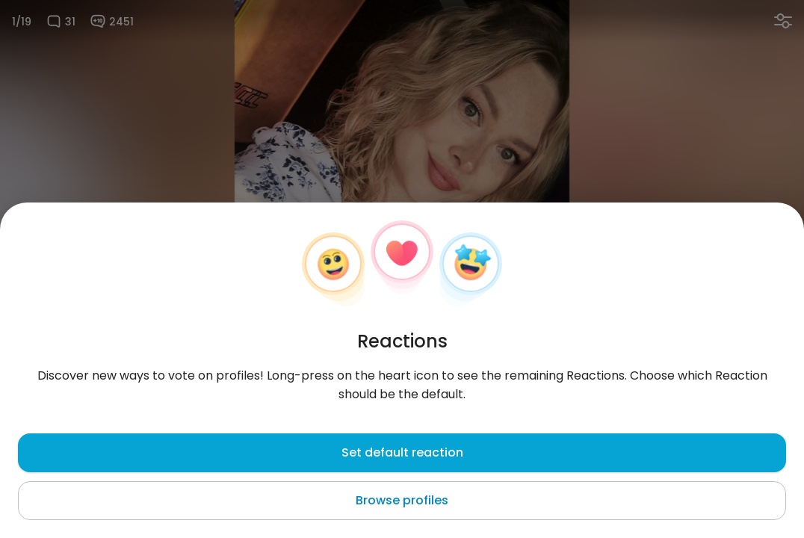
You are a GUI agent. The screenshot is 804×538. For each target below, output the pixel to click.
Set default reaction (402, 452)
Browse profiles (402, 500)
